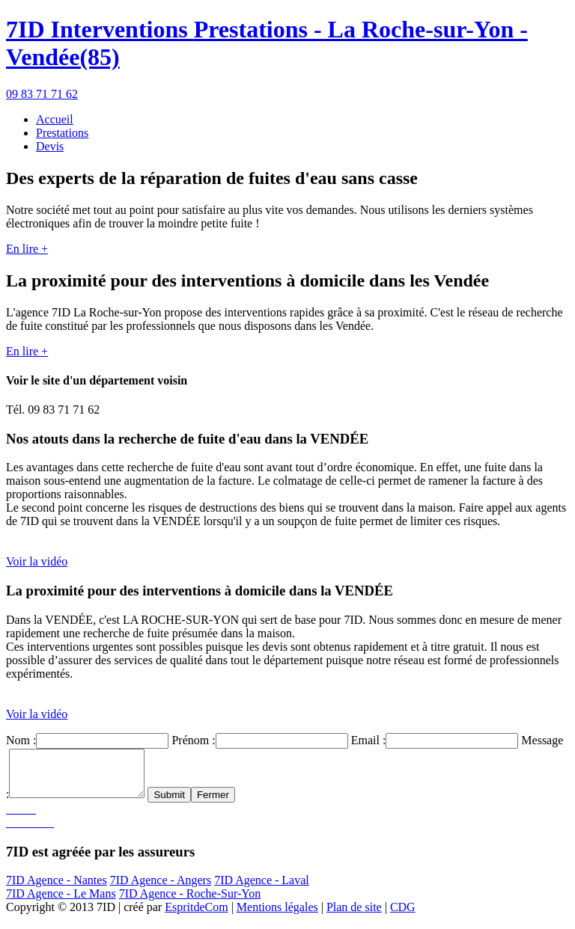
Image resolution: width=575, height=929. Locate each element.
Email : (368, 740)
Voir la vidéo (36, 561)
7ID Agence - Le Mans (61, 902)
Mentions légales (277, 916)
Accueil (54, 119)
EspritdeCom (196, 916)
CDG (403, 916)
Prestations (62, 132)
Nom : (21, 740)
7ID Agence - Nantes (56, 889)
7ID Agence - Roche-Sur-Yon (190, 902)
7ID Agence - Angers (161, 889)
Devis (50, 146)
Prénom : (193, 740)
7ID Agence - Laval (261, 889)
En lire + (27, 248)
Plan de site (354, 916)
